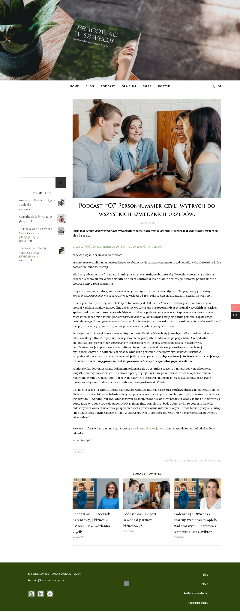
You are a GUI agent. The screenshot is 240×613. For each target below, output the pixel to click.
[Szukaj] (61, 182)
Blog (90, 86)
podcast (79, 451)
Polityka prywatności (196, 593)
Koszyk (164, 86)
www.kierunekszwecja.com (147, 428)
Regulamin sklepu (198, 602)
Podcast (108, 86)
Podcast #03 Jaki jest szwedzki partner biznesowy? (139, 520)
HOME (74, 86)
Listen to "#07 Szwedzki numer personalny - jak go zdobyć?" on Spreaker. (118, 246)
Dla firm (129, 86)
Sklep (147, 86)
